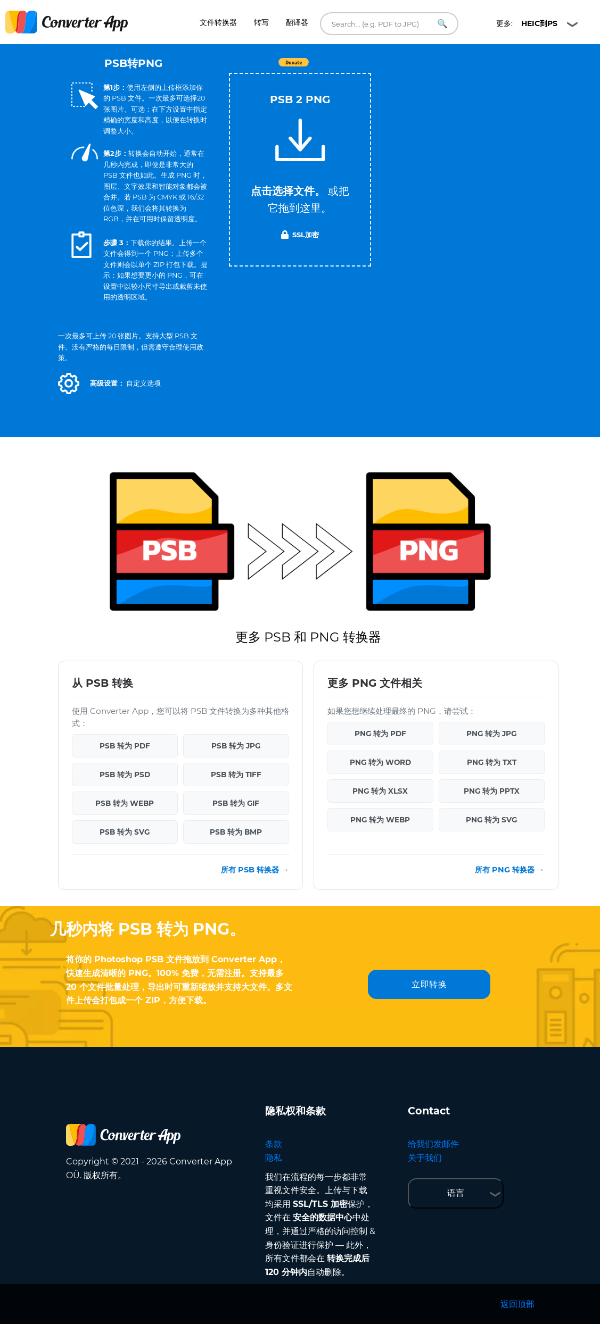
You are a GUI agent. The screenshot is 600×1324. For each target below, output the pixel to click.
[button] (68, 383)
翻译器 (297, 22)
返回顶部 (517, 1304)
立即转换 (429, 984)
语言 (455, 1193)
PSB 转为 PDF (125, 746)
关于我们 (425, 1158)
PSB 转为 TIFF (236, 774)
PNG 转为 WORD (380, 762)
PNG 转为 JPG (491, 733)
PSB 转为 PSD (125, 774)
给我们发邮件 (433, 1144)
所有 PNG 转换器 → (509, 870)
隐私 (273, 1158)
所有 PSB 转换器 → (255, 870)
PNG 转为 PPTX (492, 791)
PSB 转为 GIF (235, 803)
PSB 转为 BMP (236, 832)
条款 (273, 1144)
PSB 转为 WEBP (124, 803)
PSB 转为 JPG (235, 746)
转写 (261, 22)
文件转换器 (218, 22)
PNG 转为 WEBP (380, 819)
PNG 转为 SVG (491, 819)
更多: (526, 23)
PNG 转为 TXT (491, 762)
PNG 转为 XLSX (380, 791)
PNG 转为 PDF (380, 733)
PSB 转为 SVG (125, 832)
